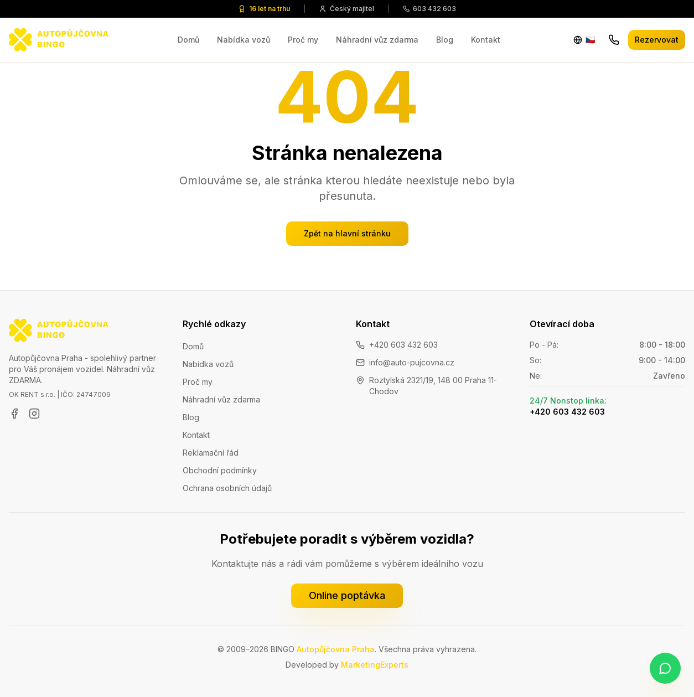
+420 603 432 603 (403, 344)
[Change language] (584, 40)
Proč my (303, 39)
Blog (444, 39)
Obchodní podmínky (220, 470)
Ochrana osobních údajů (227, 488)
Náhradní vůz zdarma (377, 39)
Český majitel (346, 8)
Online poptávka (347, 595)
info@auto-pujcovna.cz (411, 362)
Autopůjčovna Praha (336, 649)
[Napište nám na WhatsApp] (665, 668)
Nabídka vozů (243, 39)
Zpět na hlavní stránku (347, 233)
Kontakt (485, 39)
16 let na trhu (264, 8)
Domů (188, 39)
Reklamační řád (211, 452)
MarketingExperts (374, 664)
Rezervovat (657, 39)
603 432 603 (429, 8)
